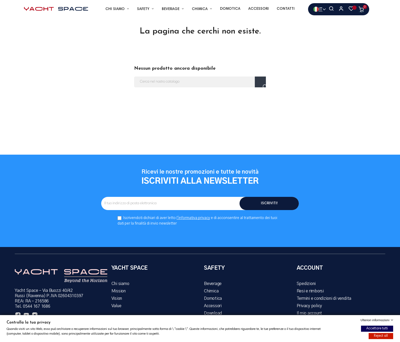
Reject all (381, 336)
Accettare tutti (377, 328)
